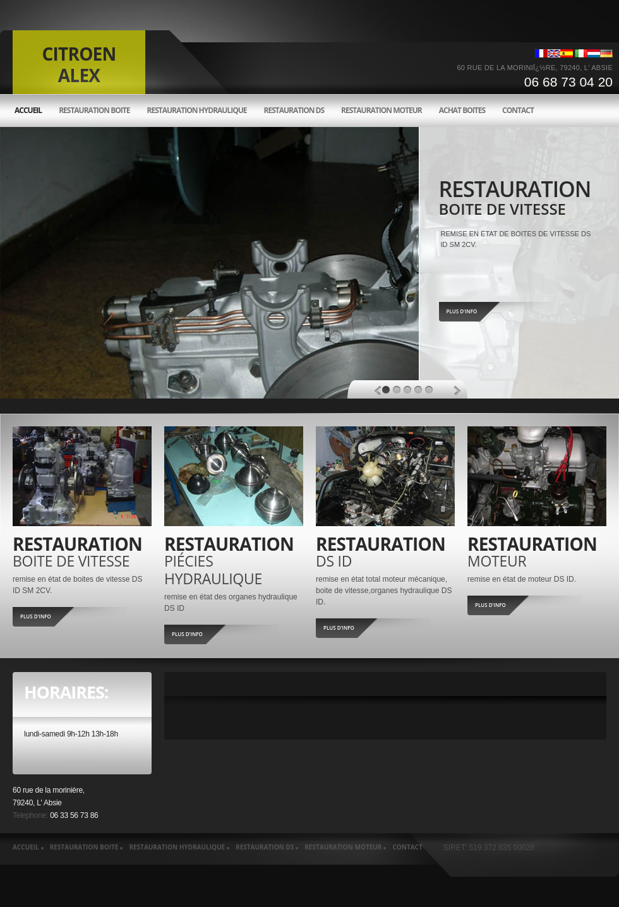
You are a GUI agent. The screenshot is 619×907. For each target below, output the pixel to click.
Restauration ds (294, 110)
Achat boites (462, 110)
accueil (28, 110)
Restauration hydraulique (196, 110)
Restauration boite (94, 110)
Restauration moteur (381, 110)
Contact (518, 110)
